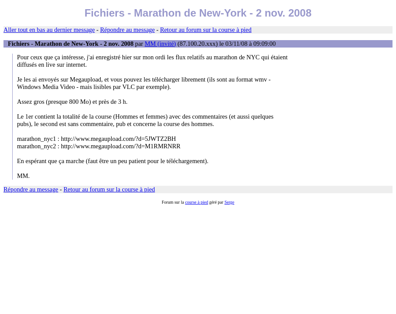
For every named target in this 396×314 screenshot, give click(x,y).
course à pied (196, 202)
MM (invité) (160, 43)
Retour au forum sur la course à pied (206, 29)
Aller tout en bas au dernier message (49, 29)
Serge (230, 202)
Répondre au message (127, 29)
